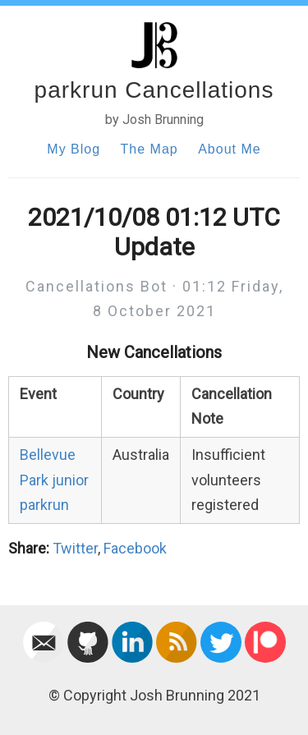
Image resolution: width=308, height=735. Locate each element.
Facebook (135, 548)
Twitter (75, 548)
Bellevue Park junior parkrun (54, 479)
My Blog (73, 149)
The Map (149, 149)
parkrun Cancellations (154, 90)
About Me (229, 149)
